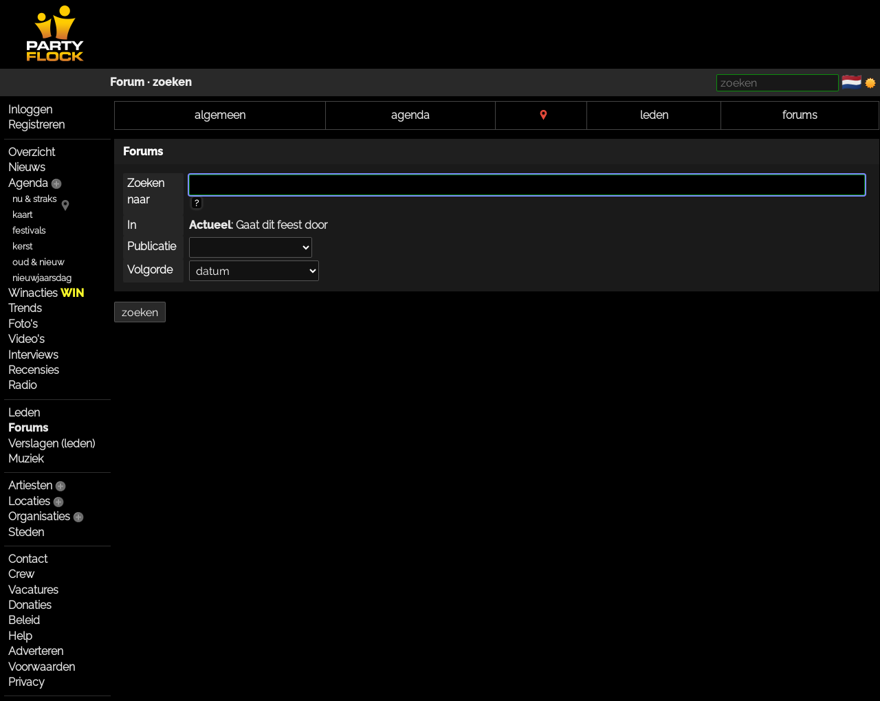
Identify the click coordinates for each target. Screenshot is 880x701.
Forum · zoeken (151, 82)
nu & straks (34, 199)
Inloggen (30, 109)
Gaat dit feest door (281, 225)
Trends (25, 308)
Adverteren (35, 651)
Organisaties (39, 516)
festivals (28, 230)
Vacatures (33, 590)
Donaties (30, 605)
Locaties (29, 501)
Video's (26, 339)
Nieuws (26, 167)
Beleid (24, 620)
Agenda (28, 183)
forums (799, 115)
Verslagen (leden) (51, 443)
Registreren (36, 124)
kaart (22, 215)
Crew (21, 574)
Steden (26, 532)
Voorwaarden (41, 667)
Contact (27, 559)
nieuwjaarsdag (42, 278)
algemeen (220, 115)
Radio (22, 385)
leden (654, 115)
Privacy (26, 682)
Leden (24, 412)
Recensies (33, 370)
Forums (28, 427)
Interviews (33, 354)
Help (20, 636)
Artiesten (30, 485)
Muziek (25, 458)
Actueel (210, 225)
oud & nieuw (38, 262)
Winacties (46, 293)
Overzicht (31, 152)
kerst (22, 246)
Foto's (23, 324)
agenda (410, 115)
